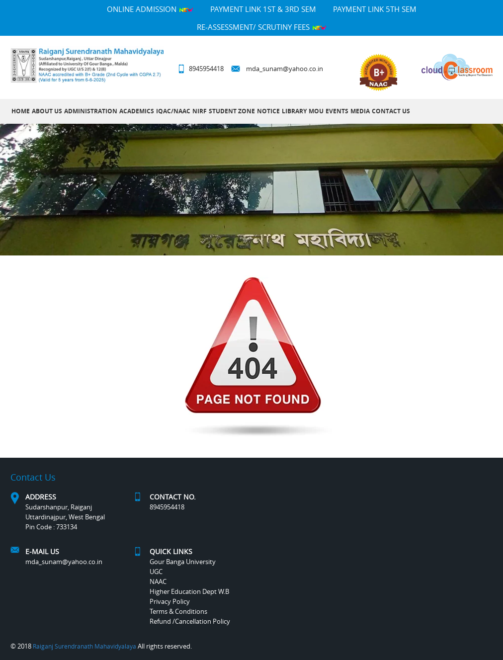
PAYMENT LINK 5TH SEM (375, 9)
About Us (47, 111)
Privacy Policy (170, 601)
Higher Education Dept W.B (189, 591)
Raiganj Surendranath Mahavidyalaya (84, 646)
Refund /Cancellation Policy (190, 621)
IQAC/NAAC (173, 111)
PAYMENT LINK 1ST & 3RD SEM (263, 9)
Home (20, 111)
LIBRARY (294, 111)
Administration (90, 111)
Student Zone (232, 111)
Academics (136, 111)
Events (337, 111)
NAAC (158, 581)
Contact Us (391, 111)
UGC (156, 571)
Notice (268, 111)
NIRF (199, 111)
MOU (316, 111)
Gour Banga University (183, 561)
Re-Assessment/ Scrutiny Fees (262, 27)
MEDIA (360, 111)
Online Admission (150, 9)
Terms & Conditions (178, 611)
